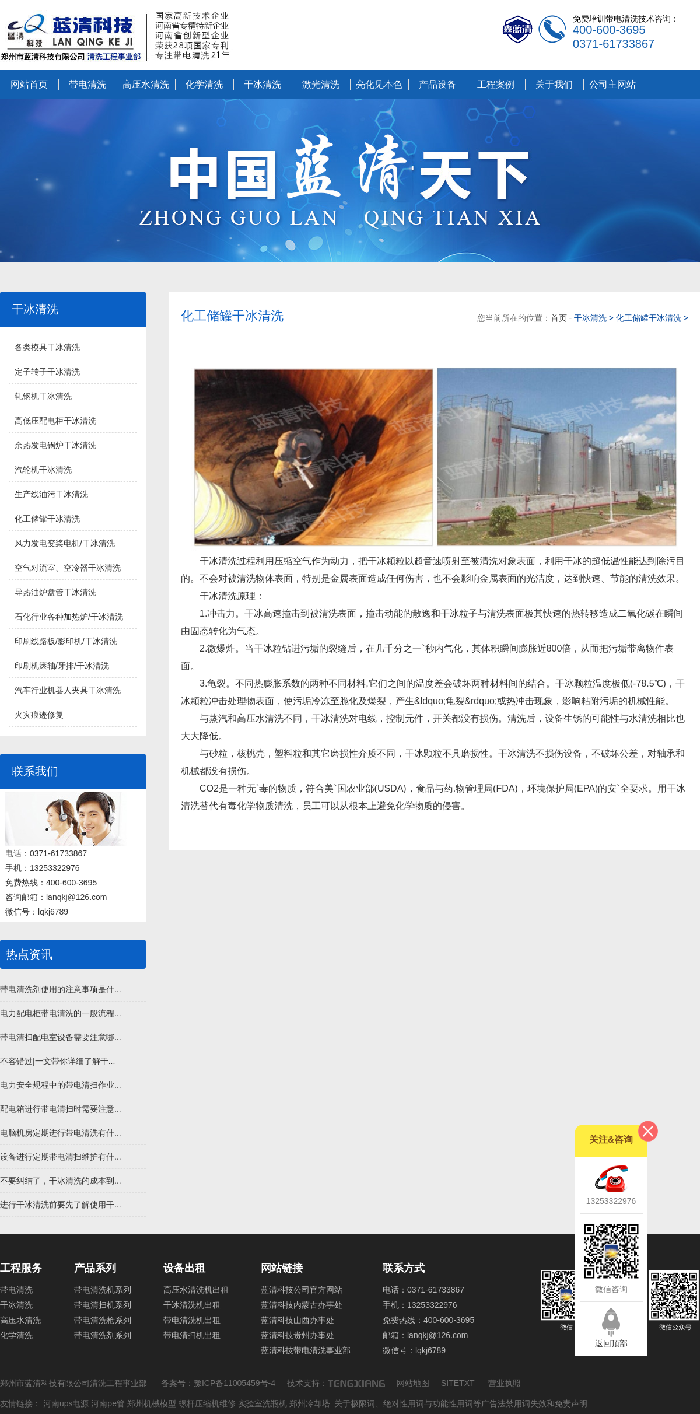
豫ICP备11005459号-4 (234, 1383)
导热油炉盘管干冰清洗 (55, 592)
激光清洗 (321, 84)
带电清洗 (87, 84)
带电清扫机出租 (191, 1335)
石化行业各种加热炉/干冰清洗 (69, 616)
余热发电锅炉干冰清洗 (55, 445)
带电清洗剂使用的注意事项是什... (60, 989)
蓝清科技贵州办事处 (297, 1335)
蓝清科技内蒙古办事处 (301, 1305)
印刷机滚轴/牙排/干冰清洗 (62, 665)
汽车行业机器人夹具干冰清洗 (68, 690)
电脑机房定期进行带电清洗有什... (60, 1133)
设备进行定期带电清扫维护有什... (60, 1156)
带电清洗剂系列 (102, 1335)
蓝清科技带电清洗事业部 (306, 1350)
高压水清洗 (146, 84)
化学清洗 (204, 84)
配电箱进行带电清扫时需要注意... (60, 1109)
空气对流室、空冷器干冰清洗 (68, 567)
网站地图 (413, 1383)
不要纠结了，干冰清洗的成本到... (60, 1180)
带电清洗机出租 (191, 1320)
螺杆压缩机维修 (207, 1403)
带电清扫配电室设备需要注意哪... (60, 1037)
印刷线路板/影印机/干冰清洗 (66, 641)
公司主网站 (612, 84)
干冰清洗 (262, 84)
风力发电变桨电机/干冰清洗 (65, 543)
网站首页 (29, 84)
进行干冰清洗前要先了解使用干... (60, 1204)
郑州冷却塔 (309, 1403)
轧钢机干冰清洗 (43, 396)
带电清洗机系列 (102, 1289)
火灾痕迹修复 (39, 714)
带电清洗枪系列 (102, 1320)
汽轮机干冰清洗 (43, 469)
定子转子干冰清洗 (47, 371)
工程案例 (495, 84)
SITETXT (457, 1383)
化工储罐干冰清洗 (47, 518)
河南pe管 (108, 1403)
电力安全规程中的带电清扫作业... (60, 1085)
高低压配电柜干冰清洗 (55, 420)
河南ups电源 (66, 1403)
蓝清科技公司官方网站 (301, 1289)
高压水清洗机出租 (196, 1289)
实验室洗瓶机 (262, 1403)
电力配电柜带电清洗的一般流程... (60, 1013)
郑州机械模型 (151, 1403)
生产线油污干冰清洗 (51, 494)
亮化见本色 (379, 84)
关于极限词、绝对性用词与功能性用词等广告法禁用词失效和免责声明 (460, 1403)
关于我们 (554, 84)
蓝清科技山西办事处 (297, 1320)
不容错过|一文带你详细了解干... (57, 1061)
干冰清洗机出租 (191, 1305)
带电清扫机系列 (102, 1305)
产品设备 (437, 84)
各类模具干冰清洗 (47, 347)
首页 (560, 318)
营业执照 (504, 1383)
